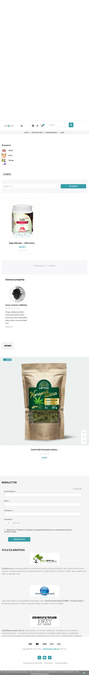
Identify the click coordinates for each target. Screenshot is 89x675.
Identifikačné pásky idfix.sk (13, 630)
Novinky (7, 346)
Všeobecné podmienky (32, 663)
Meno (7, 501)
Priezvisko (8, 510)
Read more (9, 327)
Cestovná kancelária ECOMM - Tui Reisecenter (64, 601)
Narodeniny (8, 519)
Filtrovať (73, 186)
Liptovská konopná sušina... (44, 449)
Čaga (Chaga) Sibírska (16, 305)
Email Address (10, 491)
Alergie (11, 160)
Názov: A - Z (30, 186)
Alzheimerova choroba (17, 165)
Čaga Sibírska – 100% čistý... (22, 243)
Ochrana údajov (61, 663)
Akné (10, 155)
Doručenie (48, 663)
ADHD (11, 150)
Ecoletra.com (7, 568)
